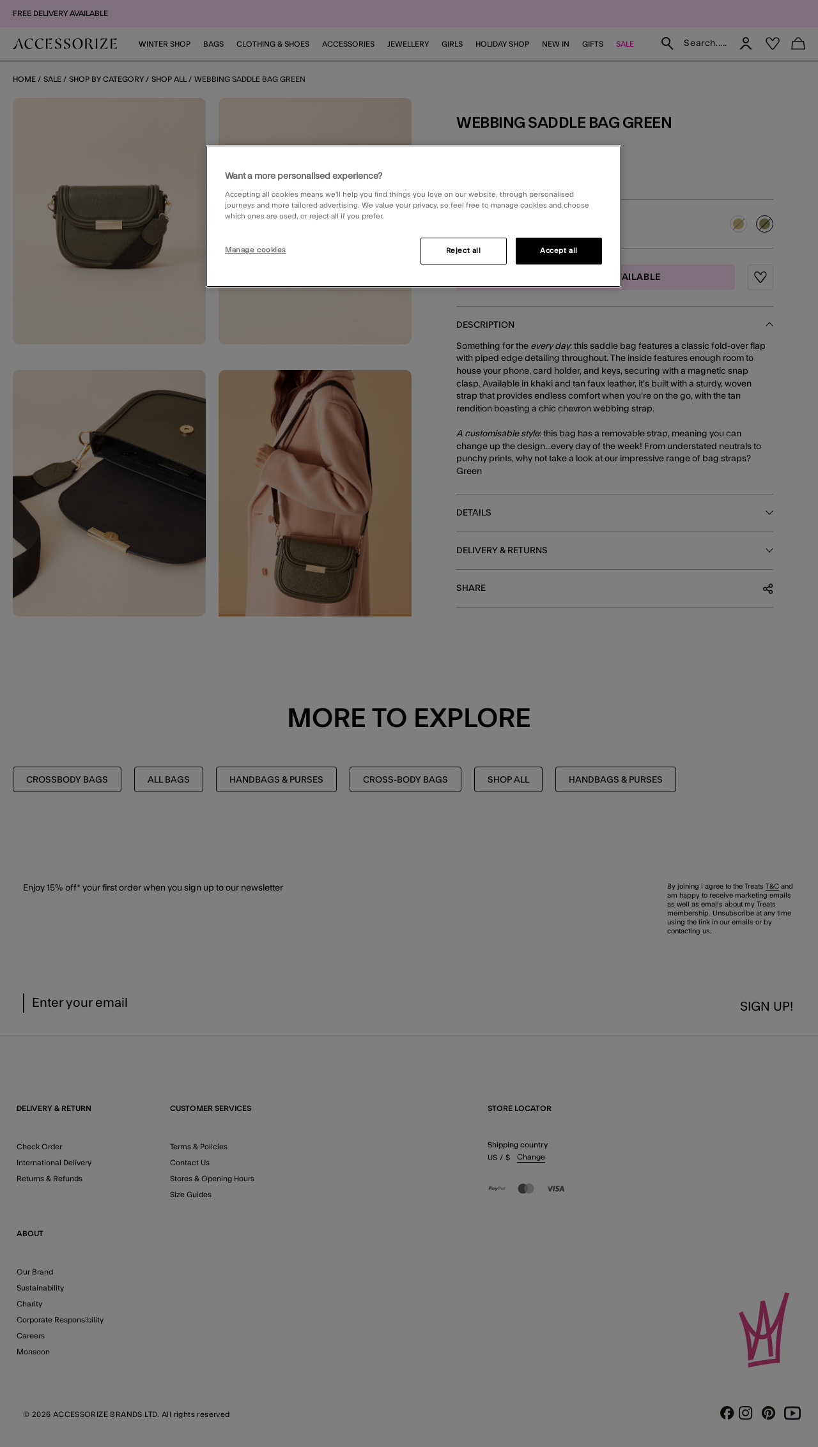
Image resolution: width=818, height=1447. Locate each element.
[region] (413, 216)
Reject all (463, 250)
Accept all (559, 250)
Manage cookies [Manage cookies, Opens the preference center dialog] (255, 250)
